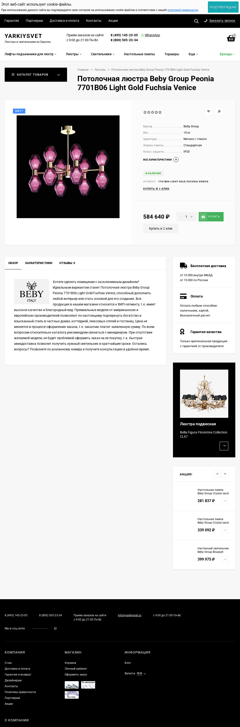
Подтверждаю (223, 7)
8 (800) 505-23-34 (124, 40)
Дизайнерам (13, 680)
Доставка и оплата (64, 20)
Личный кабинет (76, 668)
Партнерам (34, 20)
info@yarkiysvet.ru (129, 615)
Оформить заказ (76, 674)
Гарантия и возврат (18, 674)
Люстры (99, 69)
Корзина (70, 663)
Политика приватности (20, 692)
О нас (8, 663)
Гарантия (11, 20)
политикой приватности (182, 10)
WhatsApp (146, 35)
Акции (113, 20)
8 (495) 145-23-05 (124, 35)
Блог (128, 663)
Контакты (93, 20)
